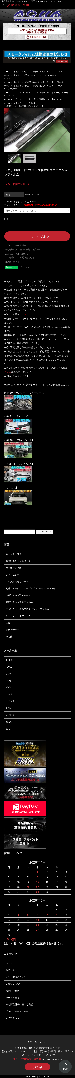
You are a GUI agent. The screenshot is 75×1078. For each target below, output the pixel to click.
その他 (9, 636)
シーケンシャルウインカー (19, 616)
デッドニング (12, 574)
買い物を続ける (12, 261)
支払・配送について (16, 977)
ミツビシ (10, 715)
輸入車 (9, 721)
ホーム (7, 71)
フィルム (10, 78)
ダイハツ (10, 687)
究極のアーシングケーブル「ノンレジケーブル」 (31, 588)
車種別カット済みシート (24, 75)
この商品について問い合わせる (19, 257)
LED (8, 623)
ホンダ (9, 673)
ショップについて (15, 984)
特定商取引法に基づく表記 (19, 1004)
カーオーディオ (14, 568)
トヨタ (9, 660)
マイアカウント (14, 1018)
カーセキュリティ (15, 554)
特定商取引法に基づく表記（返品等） (23, 249)
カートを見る (12, 997)
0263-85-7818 (18, 5)
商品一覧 (10, 970)
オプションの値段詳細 (15, 245)
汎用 (8, 728)
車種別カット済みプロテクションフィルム (32, 71)
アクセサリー (12, 629)
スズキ (9, 708)
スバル (9, 666)
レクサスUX (55, 75)
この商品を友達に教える (16, 253)
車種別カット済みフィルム (25, 82)
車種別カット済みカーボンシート (54, 92)
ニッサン (10, 694)
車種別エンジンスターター (19, 561)
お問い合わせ (12, 990)
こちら (7, 372)
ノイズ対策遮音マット (17, 581)
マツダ (9, 680)
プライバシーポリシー (17, 1011)
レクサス (58, 71)
